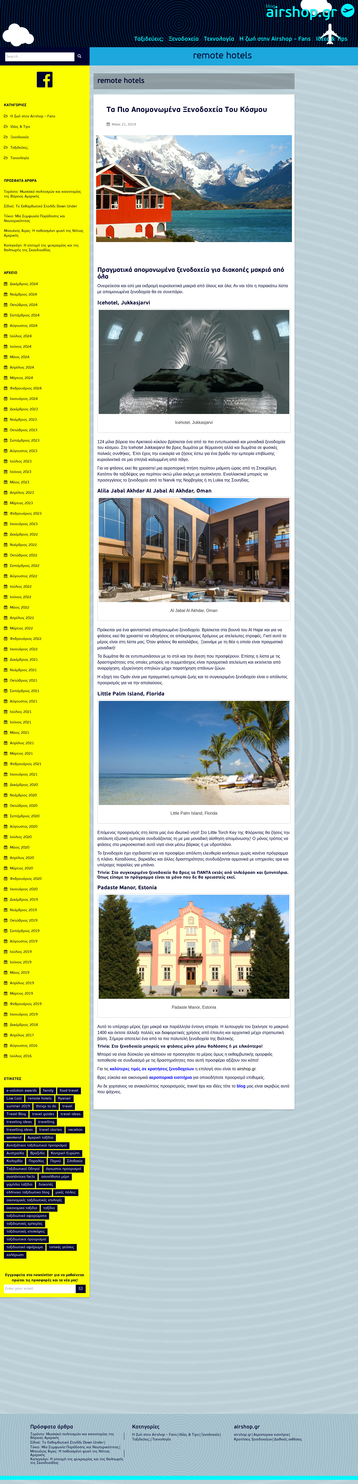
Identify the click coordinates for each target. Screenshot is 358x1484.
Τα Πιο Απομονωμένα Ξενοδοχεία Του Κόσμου (187, 114)
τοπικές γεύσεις (61, 1251)
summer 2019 (18, 1111)
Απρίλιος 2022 (22, 622)
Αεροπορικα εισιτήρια (271, 1439)
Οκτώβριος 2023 (23, 434)
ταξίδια (49, 1212)
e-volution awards (22, 1095)
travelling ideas (20, 1134)
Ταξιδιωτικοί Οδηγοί (23, 1173)
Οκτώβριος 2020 (23, 810)
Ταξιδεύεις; (148, 43)
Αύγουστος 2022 (23, 580)
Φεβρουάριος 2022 (26, 643)
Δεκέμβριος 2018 (24, 1029)
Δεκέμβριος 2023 (24, 414)
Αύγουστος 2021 (23, 706)
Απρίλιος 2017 (22, 1040)
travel (67, 1111)
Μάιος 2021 (19, 737)
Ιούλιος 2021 (21, 716)
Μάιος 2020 (19, 852)
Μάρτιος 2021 (21, 758)
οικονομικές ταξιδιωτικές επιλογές (34, 1204)
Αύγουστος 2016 (23, 1050)
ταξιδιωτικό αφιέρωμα (25, 1251)
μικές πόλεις (66, 1197)
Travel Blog (16, 1118)
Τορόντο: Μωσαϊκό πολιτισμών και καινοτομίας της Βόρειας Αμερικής (72, 1440)
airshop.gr (294, 15)
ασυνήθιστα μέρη (55, 1181)
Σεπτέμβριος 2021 (24, 695)
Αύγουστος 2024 (23, 330)
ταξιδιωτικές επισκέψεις (26, 1236)
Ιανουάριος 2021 (24, 779)
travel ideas (71, 1118)
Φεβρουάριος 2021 (26, 768)
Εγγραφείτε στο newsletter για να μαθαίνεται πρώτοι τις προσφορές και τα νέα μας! (44, 1282)
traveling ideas (19, 1126)
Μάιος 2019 (19, 977)
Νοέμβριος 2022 (23, 549)
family (48, 1095)
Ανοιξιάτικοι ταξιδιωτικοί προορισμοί (37, 1150)
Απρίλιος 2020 (22, 862)
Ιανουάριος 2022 (24, 654)
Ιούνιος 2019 (20, 967)
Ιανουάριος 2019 (24, 1019)
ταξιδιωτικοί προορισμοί (26, 1244)
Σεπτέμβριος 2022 (24, 570)
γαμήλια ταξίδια (19, 1189)
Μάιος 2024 (19, 361)
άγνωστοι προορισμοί (63, 1173)
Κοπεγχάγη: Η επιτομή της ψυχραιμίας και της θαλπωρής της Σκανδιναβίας (77, 1465)
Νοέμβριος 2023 (23, 424)
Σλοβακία (75, 1165)
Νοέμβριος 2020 (23, 800)
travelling (46, 1126)
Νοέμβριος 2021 (23, 674)
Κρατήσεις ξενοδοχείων (253, 1444)
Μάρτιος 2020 (21, 873)
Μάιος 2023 (19, 487)
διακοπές (46, 1189)
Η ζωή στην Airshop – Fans (275, 43)
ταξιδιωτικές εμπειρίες (25, 1228)
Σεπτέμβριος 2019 (24, 935)
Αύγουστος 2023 (23, 455)
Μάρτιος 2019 (21, 998)
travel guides (43, 1118)
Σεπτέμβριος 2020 (24, 820)
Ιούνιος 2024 (20, 351)
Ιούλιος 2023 (21, 466)
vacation (75, 1134)
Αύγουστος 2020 (23, 831)
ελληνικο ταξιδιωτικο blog (28, 1197)
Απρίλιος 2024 (22, 372)
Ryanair (64, 1103)
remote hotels (222, 60)
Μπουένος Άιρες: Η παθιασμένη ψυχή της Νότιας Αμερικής (70, 1457)
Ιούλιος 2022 (21, 591)
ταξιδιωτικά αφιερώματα (26, 1220)
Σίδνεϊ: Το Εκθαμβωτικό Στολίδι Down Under (40, 211)
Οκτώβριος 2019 (23, 925)
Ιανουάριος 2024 (24, 403)
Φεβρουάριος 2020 (26, 883)
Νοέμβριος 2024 (23, 299)
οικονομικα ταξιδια (22, 1212)
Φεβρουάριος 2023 (26, 518)
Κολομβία (14, 1165)
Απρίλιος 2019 (22, 987)
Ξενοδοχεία (184, 43)
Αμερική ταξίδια (40, 1142)
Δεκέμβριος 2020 (24, 789)
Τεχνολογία (219, 43)
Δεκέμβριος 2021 (24, 664)
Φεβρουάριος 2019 (26, 1008)
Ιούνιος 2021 (20, 727)
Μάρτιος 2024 (21, 382)
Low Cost (14, 1103)
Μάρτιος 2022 (21, 633)
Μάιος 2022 (19, 612)
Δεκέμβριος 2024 (24, 288)
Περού (55, 1165)
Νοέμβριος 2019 (23, 914)
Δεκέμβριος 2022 (24, 539)
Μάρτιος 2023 (21, 507)
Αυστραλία (15, 1157)
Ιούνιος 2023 (20, 476)
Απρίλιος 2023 (22, 497)
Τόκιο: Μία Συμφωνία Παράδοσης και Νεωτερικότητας (74, 1451)
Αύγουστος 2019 (23, 946)
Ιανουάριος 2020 (24, 894)
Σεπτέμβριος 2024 (24, 320)
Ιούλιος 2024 (21, 341)
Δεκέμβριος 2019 (24, 904)
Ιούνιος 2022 (20, 601)
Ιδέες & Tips (332, 43)
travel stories (50, 1134)
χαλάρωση (15, 1259)
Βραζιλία (37, 1157)
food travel (69, 1095)
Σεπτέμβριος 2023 (24, 445)
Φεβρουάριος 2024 (26, 393)
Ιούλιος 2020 (21, 841)
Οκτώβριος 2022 (23, 560)
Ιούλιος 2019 (21, 956)
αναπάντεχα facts (21, 1181)
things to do (46, 1111)
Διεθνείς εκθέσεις (288, 1444)
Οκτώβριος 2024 (23, 309)
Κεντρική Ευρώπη (65, 1157)
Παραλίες (36, 1165)
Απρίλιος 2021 (22, 747)
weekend (14, 1142)
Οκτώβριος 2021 (23, 685)
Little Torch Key (222, 836)
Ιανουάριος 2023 (24, 528)
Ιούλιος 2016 (21, 1060)
